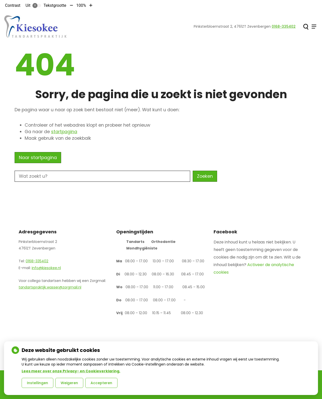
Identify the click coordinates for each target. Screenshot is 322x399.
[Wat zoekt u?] (102, 176)
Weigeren (69, 382)
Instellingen (37, 382)
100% (81, 5)
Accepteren (101, 382)
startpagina (64, 132)
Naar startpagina (38, 158)
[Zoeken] (306, 26)
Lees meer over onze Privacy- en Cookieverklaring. (71, 371)
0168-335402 (37, 261)
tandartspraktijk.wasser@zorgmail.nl (50, 287)
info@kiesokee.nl (46, 267)
